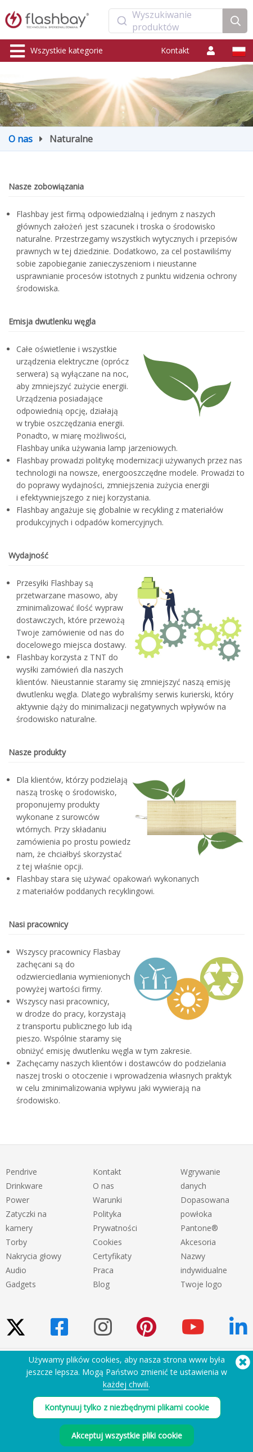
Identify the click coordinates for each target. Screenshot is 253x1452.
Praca (103, 1270)
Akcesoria (198, 1242)
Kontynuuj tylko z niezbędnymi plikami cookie (126, 1407)
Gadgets (21, 1284)
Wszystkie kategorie (56, 51)
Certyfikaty (112, 1256)
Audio (16, 1270)
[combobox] (166, 20)
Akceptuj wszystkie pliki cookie (126, 1435)
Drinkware (24, 1185)
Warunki (107, 1199)
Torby (16, 1242)
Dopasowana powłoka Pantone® (204, 1213)
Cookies (107, 1242)
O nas (20, 139)
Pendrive (21, 1171)
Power (17, 1199)
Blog (101, 1284)
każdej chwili (125, 1384)
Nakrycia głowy (33, 1256)
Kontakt (175, 50)
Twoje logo (201, 1284)
